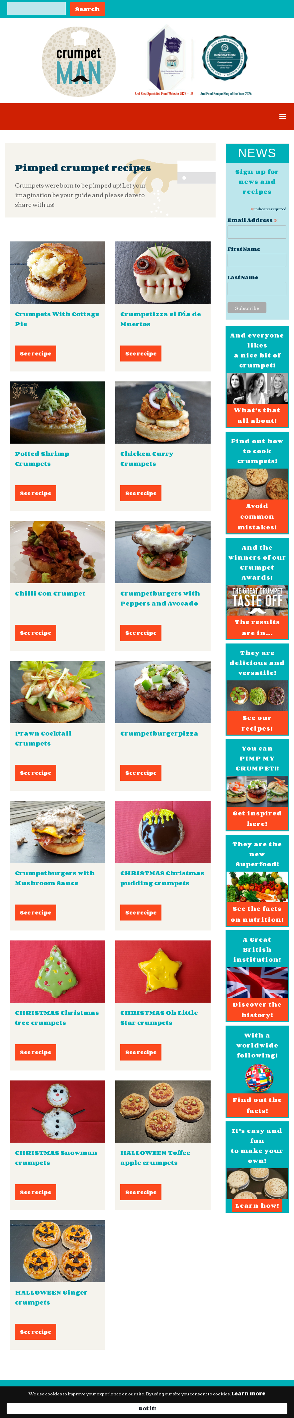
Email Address (253, 219)
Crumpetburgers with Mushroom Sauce (55, 878)
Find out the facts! (257, 1105)
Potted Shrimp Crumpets (42, 459)
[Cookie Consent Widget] (147, 1405)
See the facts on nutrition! (257, 914)
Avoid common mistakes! (257, 516)
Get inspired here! (257, 818)
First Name (244, 249)
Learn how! (257, 1205)
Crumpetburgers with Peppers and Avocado (160, 598)
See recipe (35, 353)
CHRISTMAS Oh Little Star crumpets (159, 1018)
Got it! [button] (258, 1405)
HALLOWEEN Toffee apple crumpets (155, 1158)
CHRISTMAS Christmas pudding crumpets (162, 878)
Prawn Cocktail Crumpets (43, 738)
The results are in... (257, 627)
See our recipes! (257, 723)
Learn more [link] (37, 1408)
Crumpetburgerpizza (159, 733)
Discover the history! (257, 1009)
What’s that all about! (257, 415)
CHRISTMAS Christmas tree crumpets (57, 1018)
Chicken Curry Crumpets (146, 459)
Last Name (243, 277)
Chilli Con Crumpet (50, 593)
